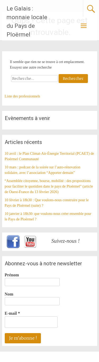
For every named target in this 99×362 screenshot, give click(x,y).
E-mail (12, 313)
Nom (9, 294)
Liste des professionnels (22, 96)
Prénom (12, 275)
